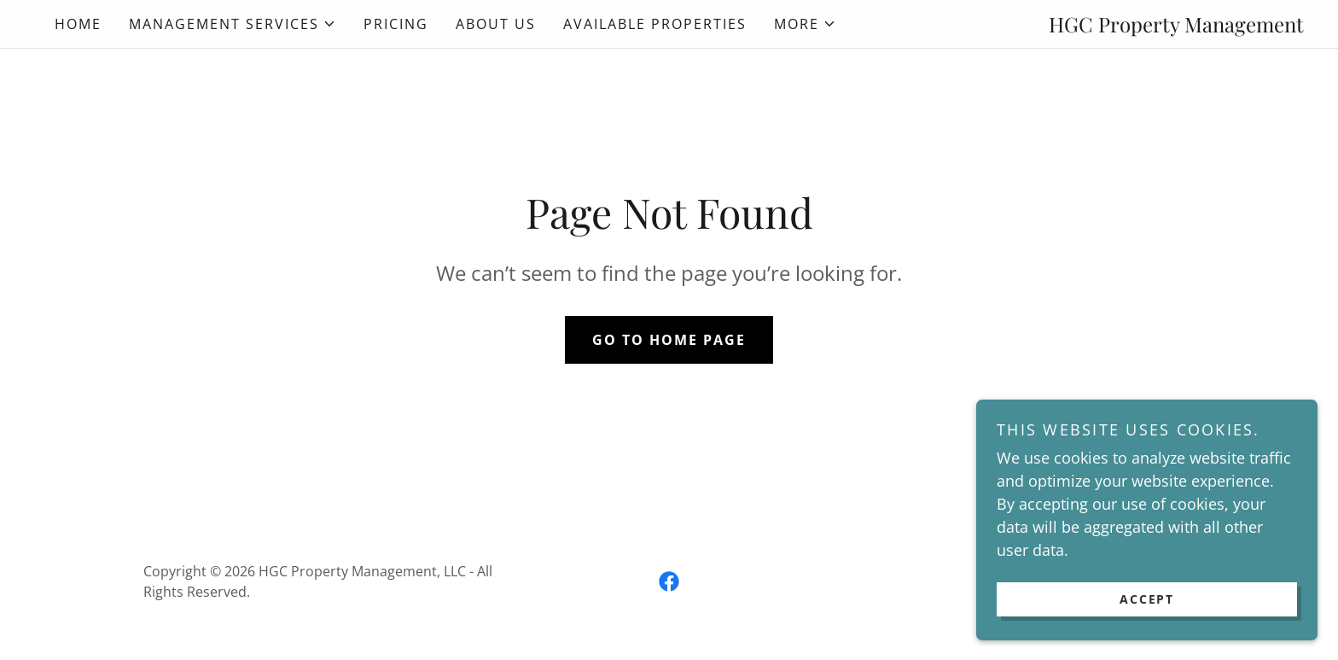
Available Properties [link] (655, 24)
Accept (1147, 599)
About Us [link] (496, 24)
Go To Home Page (669, 339)
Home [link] (78, 24)
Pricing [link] (396, 24)
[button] (232, 24)
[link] (669, 581)
